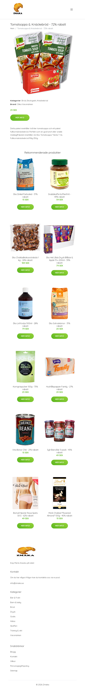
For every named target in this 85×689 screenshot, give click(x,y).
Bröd (24, 100)
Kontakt (13, 656)
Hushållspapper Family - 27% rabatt (59, 388)
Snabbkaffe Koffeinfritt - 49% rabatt (59, 195)
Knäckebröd (42, 100)
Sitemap (13, 670)
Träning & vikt (16, 630)
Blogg (13, 652)
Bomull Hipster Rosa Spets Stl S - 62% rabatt (25, 514)
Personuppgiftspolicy (19, 666)
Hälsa (12, 621)
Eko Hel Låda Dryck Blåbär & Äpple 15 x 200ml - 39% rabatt (59, 260)
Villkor (13, 661)
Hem (12, 28)
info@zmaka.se (17, 583)
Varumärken (15, 635)
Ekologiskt (31, 100)
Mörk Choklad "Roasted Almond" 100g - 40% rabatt (59, 514)
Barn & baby (15, 602)
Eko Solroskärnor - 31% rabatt (59, 324)
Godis (12, 616)
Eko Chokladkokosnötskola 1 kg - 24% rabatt (25, 258)
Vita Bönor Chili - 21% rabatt (25, 450)
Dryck (12, 612)
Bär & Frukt (15, 597)
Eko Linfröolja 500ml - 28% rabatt (25, 324)
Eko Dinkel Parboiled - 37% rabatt (25, 195)
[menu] (72, 9)
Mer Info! (19, 117)
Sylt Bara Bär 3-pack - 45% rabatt (59, 451)
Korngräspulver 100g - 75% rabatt (25, 388)
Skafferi (13, 626)
